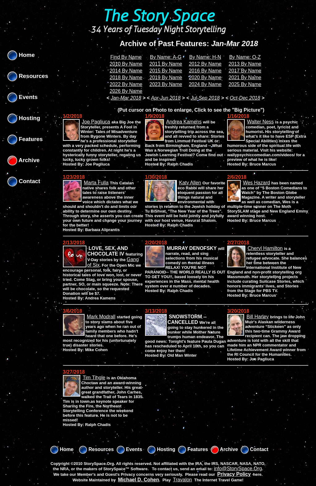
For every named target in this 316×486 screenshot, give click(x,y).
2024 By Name (205, 84)
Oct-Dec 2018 (245, 98)
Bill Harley (258, 316)
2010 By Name (126, 64)
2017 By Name (245, 70)
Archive (23, 160)
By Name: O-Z (245, 57)
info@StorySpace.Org (238, 468)
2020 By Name (205, 77)
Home (21, 55)
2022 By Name (126, 84)
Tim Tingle (94, 377)
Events (22, 97)
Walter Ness (260, 121)
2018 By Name (126, 77)
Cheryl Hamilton (265, 248)
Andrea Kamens (184, 121)
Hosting (23, 118)
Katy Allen (190, 182)
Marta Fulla (96, 182)
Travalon (182, 479)
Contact (23, 181)
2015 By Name (165, 70)
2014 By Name (126, 70)
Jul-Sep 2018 (205, 98)
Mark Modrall (101, 316)
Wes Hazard (256, 182)
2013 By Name (245, 64)
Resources (27, 76)
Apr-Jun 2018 (166, 98)
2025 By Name (245, 84)
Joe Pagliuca (96, 121)
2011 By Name (165, 64)
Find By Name (126, 57)
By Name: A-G (165, 57)
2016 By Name (205, 70)
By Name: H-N (205, 57)
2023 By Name (165, 84)
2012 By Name (205, 64)
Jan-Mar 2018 (126, 98)
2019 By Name (165, 77)
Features (25, 139)
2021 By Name (245, 77)
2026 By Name (126, 91)
